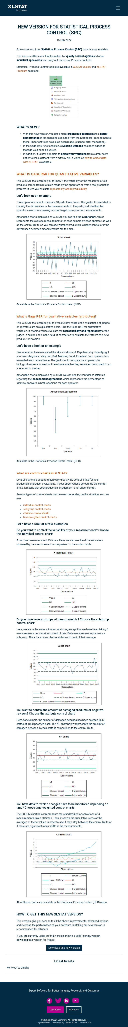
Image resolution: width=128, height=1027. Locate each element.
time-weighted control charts (40, 517)
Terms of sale (85, 1023)
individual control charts (37, 505)
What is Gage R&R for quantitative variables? (57, 174)
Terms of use (71, 1023)
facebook (49, 1001)
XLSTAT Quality (82, 66)
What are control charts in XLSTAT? (41, 473)
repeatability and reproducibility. (68, 189)
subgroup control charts (37, 509)
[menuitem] (50, 1001)
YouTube (75, 1001)
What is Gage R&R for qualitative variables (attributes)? (56, 316)
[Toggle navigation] (118, 8)
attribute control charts (36, 513)
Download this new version (64, 947)
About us (74, 1009)
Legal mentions (43, 1023)
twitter (58, 1001)
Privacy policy (58, 1023)
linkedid (67, 1001)
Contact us (55, 1009)
